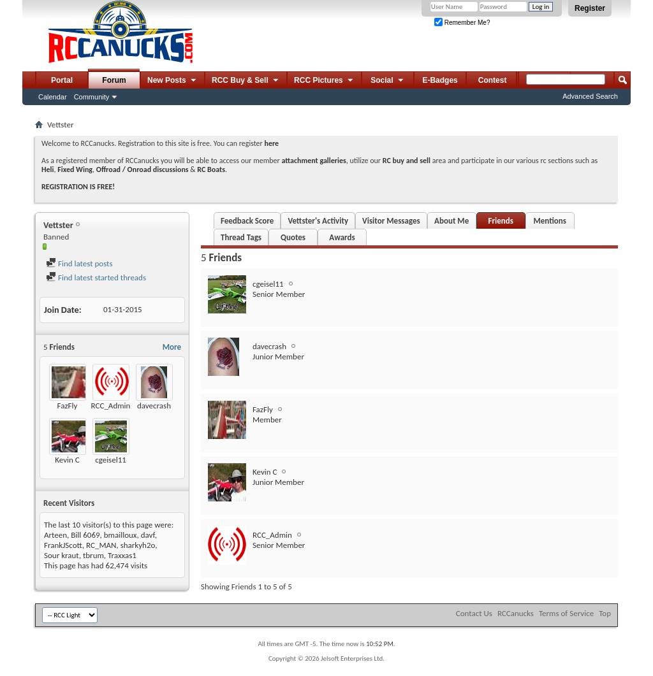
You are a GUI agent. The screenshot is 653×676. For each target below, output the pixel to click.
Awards (342, 237)
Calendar (52, 97)
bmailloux (120, 535)
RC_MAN (101, 545)
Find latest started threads (96, 277)
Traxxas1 (122, 555)
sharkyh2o (138, 545)
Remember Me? (462, 22)
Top (605, 613)
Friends (500, 221)
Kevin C (67, 459)
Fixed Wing (74, 169)
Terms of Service (566, 613)
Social (388, 81)
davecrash (154, 405)
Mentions (549, 221)
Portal (62, 80)
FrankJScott (63, 545)
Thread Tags (241, 237)
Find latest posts (79, 263)
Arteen (55, 535)
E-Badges (439, 80)
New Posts (172, 81)
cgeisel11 (110, 459)
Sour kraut (61, 555)
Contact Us (474, 613)
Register (590, 8)
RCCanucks (515, 613)
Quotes (293, 237)
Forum (114, 80)
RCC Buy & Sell (246, 81)
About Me (451, 221)
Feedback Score (247, 221)
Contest (492, 80)
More (172, 347)
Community (92, 97)
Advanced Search (590, 96)
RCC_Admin (111, 405)
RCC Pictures (324, 81)
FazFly (67, 405)
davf (148, 535)
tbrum (93, 555)
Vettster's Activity (318, 221)
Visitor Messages (391, 221)
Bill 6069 (85, 535)
